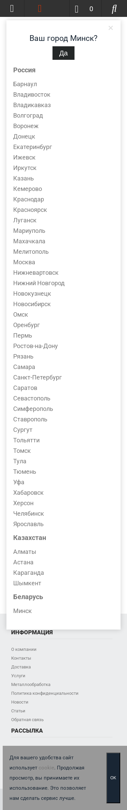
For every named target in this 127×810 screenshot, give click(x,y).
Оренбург (26, 324)
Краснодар (28, 199)
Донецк (24, 136)
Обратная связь (27, 719)
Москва (24, 262)
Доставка (21, 667)
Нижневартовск (36, 272)
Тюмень (24, 471)
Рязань (23, 356)
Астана (23, 562)
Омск (20, 314)
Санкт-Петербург (37, 377)
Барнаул (25, 84)
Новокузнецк (32, 293)
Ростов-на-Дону (35, 345)
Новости (19, 702)
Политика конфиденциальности (45, 693)
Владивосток (31, 94)
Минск (22, 610)
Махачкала (29, 241)
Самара (24, 366)
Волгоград (28, 115)
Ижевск (24, 157)
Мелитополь (31, 251)
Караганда (28, 572)
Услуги (18, 675)
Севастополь (31, 398)
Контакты (21, 658)
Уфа (18, 482)
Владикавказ (32, 104)
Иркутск (25, 167)
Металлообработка (30, 684)
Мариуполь (29, 230)
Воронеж (26, 125)
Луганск (25, 220)
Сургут (23, 429)
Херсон (23, 503)
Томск (22, 450)
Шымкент (27, 583)
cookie (46, 768)
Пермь (22, 335)
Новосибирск (32, 304)
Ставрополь (30, 419)
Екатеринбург (32, 146)
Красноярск (30, 209)
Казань (23, 178)
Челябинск (28, 513)
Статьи (18, 711)
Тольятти (26, 440)
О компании (24, 649)
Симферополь (33, 408)
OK (113, 778)
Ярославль (28, 523)
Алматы (24, 551)
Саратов (25, 387)
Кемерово (27, 188)
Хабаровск (28, 492)
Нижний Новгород (39, 283)
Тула (19, 461)
